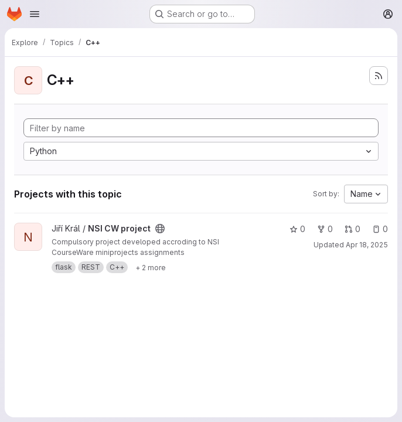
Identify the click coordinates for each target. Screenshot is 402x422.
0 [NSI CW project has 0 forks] (325, 229)
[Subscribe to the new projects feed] (378, 75)
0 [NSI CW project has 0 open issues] (380, 229)
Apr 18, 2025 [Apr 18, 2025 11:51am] (367, 244)
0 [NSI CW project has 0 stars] (297, 229)
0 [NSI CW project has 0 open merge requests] (352, 229)
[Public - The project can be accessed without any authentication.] (160, 228)
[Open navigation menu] (34, 14)
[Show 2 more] (150, 267)
